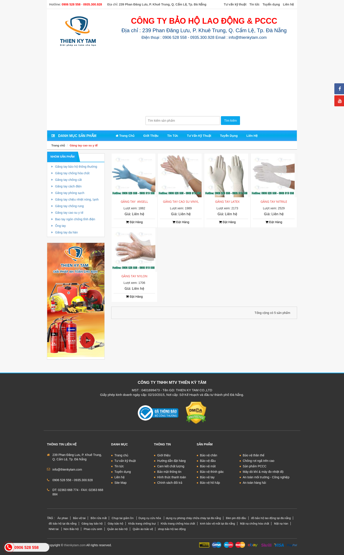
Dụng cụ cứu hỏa (150, 518)
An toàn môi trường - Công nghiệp (266, 477)
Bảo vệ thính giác (212, 471)
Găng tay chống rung (68, 206)
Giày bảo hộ (115, 523)
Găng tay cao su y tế (83, 145)
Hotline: (55, 4)
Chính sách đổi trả (169, 482)
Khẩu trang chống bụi (142, 523)
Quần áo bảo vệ (143, 529)
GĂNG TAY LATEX (227, 201)
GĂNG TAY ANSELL (134, 201)
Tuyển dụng (123, 471)
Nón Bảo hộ (71, 529)
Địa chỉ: (112, 4)
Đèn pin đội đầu (236, 518)
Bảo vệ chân (208, 455)
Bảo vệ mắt (208, 466)
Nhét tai (54, 529)
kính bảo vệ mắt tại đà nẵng (217, 523)
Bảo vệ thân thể (254, 455)
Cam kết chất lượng (170, 466)
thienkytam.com (75, 545)
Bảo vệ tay (207, 477)
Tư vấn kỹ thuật (125, 460)
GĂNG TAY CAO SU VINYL (181, 201)
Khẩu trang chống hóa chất (178, 523)
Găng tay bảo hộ (92, 523)
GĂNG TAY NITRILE (273, 201)
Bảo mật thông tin (169, 471)
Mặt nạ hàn (281, 523)
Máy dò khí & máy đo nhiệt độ (263, 471)
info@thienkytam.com (67, 469)
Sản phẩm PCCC (255, 466)
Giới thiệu (164, 455)
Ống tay (59, 226)
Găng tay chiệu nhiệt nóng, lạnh (75, 199)
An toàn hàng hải (254, 482)
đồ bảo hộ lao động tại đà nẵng (271, 518)
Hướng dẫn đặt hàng (171, 460)
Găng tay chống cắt (67, 179)
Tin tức (119, 466)
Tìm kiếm (230, 120)
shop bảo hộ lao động (172, 529)
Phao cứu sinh (93, 529)
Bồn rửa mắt (99, 518)
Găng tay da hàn (65, 232)
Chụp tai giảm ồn (123, 518)
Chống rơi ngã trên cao (258, 460)
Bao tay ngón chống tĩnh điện (73, 219)
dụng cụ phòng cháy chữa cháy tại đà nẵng (193, 518)
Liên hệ (120, 477)
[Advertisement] (172, 83)
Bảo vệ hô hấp (210, 482)
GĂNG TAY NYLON (134, 276)
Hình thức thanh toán (171, 477)
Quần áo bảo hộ (117, 529)
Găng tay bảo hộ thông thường (74, 166)
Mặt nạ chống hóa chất (254, 523)
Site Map (121, 482)
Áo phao (62, 518)
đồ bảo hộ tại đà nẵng (63, 523)
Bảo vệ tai (79, 518)
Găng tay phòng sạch (68, 193)
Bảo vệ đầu (208, 460)
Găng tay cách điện (67, 186)
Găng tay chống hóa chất (71, 173)
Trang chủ (58, 145)
